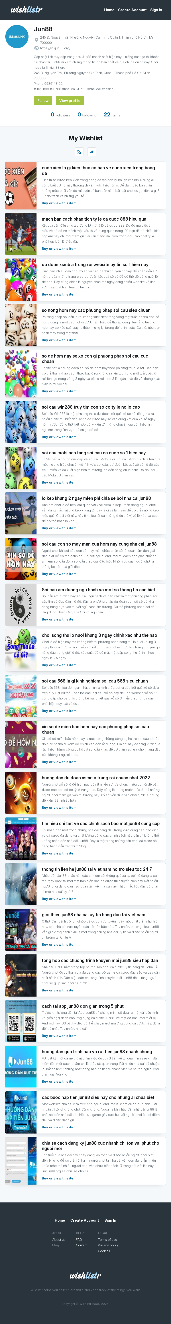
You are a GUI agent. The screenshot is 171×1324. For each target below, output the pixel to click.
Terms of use (107, 1239)
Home (109, 10)
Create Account (132, 10)
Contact (81, 1245)
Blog (55, 1245)
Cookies (104, 1251)
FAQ (79, 1239)
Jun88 (43, 29)
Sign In (156, 10)
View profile (69, 100)
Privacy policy (108, 1245)
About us (58, 1239)
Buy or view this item (59, 203)
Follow (43, 100)
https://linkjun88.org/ (55, 48)
